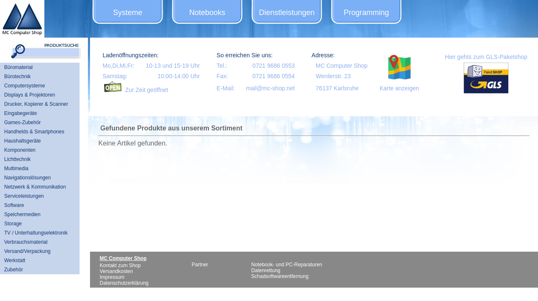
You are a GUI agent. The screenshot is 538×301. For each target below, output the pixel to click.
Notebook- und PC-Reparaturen (286, 265)
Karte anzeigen (399, 88)
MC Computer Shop (342, 65)
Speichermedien (22, 214)
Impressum (112, 277)
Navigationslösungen (27, 178)
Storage (13, 224)
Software (14, 205)
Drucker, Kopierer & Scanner (36, 104)
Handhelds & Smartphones (34, 132)
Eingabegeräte (20, 113)
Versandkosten (116, 271)
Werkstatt (14, 260)
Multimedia (16, 168)
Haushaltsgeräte (22, 141)
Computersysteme (24, 86)
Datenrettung (265, 270)
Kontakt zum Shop (120, 265)
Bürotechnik (17, 76)
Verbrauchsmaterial (25, 242)
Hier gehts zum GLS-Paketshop (486, 57)
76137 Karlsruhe (337, 88)
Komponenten (20, 150)
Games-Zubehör (22, 122)
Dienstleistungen (286, 12)
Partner (200, 265)
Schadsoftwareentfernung (280, 276)
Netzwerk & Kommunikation (35, 187)
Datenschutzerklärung (124, 283)
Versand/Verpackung (27, 251)
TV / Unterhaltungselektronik (35, 233)
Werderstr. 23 (333, 76)
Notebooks (207, 12)
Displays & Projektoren (29, 95)
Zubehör (13, 270)
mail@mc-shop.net (270, 88)
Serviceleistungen (24, 196)
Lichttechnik (17, 159)
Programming (366, 12)
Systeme (127, 12)
